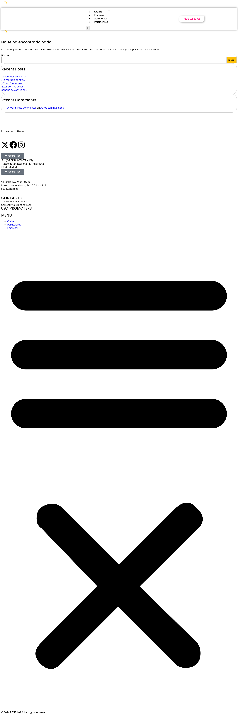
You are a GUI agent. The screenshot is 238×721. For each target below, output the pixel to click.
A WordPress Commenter (21, 107)
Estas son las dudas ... (13, 86)
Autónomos (101, 18)
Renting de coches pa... (14, 90)
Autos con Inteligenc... (52, 107)
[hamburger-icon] (109, 10)
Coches (98, 12)
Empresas (99, 15)
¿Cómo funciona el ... (12, 83)
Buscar (5, 55)
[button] (119, 468)
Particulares (101, 22)
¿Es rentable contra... (13, 80)
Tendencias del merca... (14, 76)
